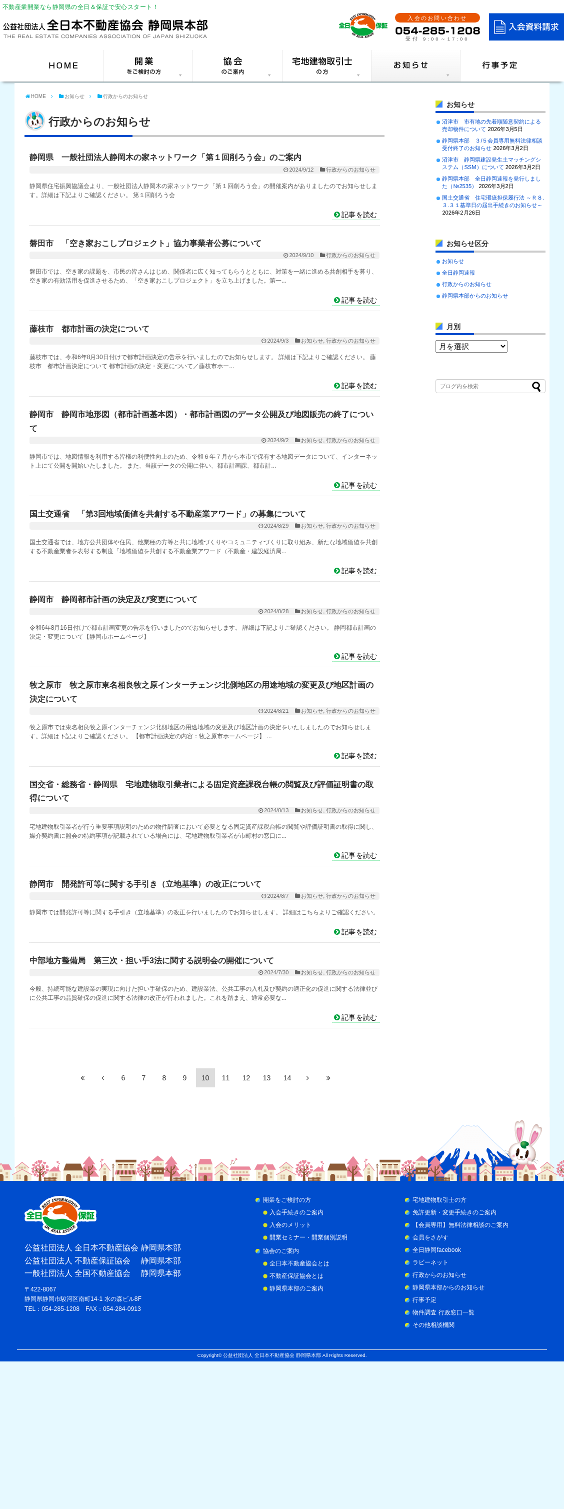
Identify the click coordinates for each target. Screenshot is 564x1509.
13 (267, 1078)
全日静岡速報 (458, 273)
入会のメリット (291, 1224)
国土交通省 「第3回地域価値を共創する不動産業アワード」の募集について (168, 514)
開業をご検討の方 (287, 1199)
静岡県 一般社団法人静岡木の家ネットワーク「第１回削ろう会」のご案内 (166, 157)
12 (246, 1078)
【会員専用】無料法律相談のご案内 (460, 1224)
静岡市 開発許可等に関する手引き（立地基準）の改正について (146, 884)
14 (288, 1078)
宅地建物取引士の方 (439, 1199)
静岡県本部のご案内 (297, 1288)
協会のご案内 (281, 1250)
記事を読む (359, 215)
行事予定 (424, 1299)
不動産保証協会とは (297, 1275)
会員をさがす (430, 1237)
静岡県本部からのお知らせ (475, 296)
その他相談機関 (433, 1324)
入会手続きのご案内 (297, 1212)
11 (226, 1078)
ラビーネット (430, 1262)
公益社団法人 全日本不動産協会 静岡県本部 (271, 1355)
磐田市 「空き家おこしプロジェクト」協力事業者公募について (146, 243)
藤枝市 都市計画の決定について (90, 329)
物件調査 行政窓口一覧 (443, 1312)
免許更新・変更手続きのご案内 (454, 1212)
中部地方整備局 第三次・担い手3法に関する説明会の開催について (152, 960)
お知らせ (312, 341)
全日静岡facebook (436, 1249)
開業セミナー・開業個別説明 (309, 1237)
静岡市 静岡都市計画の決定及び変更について (114, 599)
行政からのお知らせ (351, 170)
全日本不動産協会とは (300, 1263)
